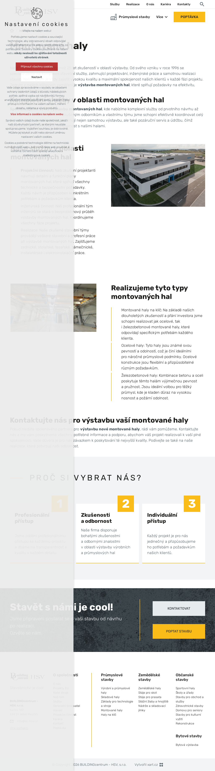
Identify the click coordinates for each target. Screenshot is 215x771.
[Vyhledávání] (202, 4)
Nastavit (36, 77)
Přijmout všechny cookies (37, 66)
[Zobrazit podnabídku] (166, 17)
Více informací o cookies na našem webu (36, 114)
